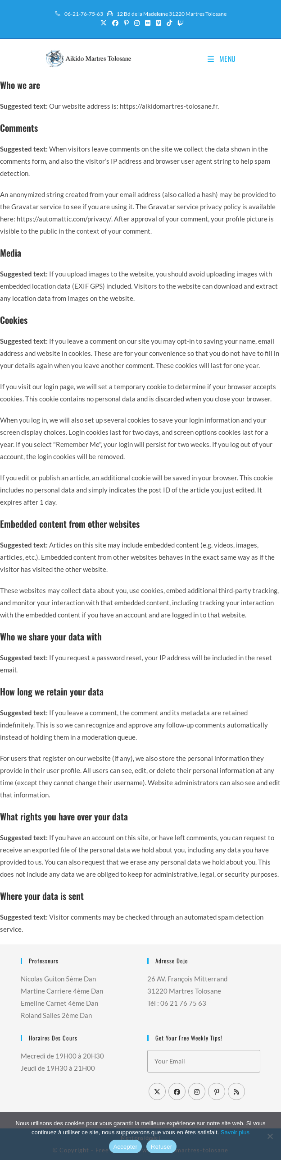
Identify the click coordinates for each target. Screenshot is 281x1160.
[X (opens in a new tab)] (103, 23)
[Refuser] (269, 1136)
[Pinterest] (216, 1091)
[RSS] (236, 1091)
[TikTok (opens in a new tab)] (169, 23)
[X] (157, 1091)
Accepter (125, 1146)
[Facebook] (177, 1091)
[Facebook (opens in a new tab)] (115, 23)
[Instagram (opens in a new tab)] (136, 23)
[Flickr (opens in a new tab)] (147, 23)
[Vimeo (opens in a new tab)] (158, 23)
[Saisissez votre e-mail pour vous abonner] (203, 1061)
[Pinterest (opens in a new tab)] (126, 23)
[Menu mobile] (222, 58)
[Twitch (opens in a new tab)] (179, 23)
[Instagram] (196, 1091)
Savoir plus (235, 1132)
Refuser (161, 1146)
